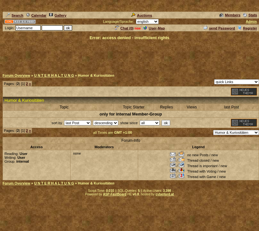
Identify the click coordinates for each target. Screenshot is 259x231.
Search (14, 15)
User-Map (154, 28)
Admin (251, 21)
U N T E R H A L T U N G (54, 75)
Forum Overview (16, 75)
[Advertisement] (129, 55)
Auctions (141, 15)
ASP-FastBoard (114, 194)
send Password (219, 28)
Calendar (36, 15)
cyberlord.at (164, 194)
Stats (250, 15)
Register (247, 28)
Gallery (57, 15)
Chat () (124, 28)
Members (230, 15)
